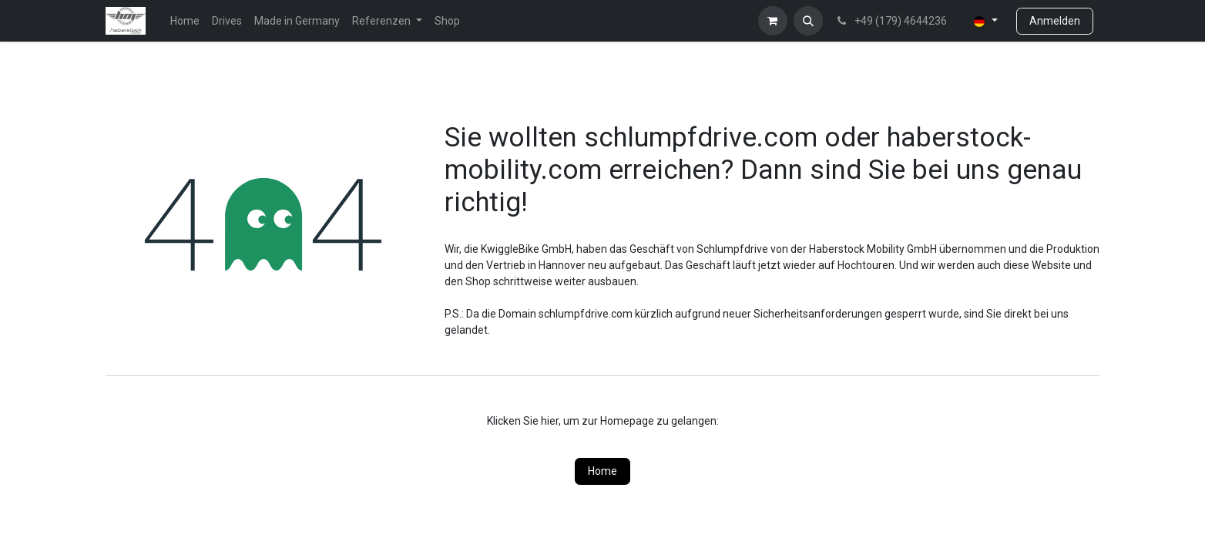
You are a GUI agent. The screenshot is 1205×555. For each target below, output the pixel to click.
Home (602, 471)
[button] (808, 20)
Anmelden (1054, 21)
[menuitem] (185, 21)
